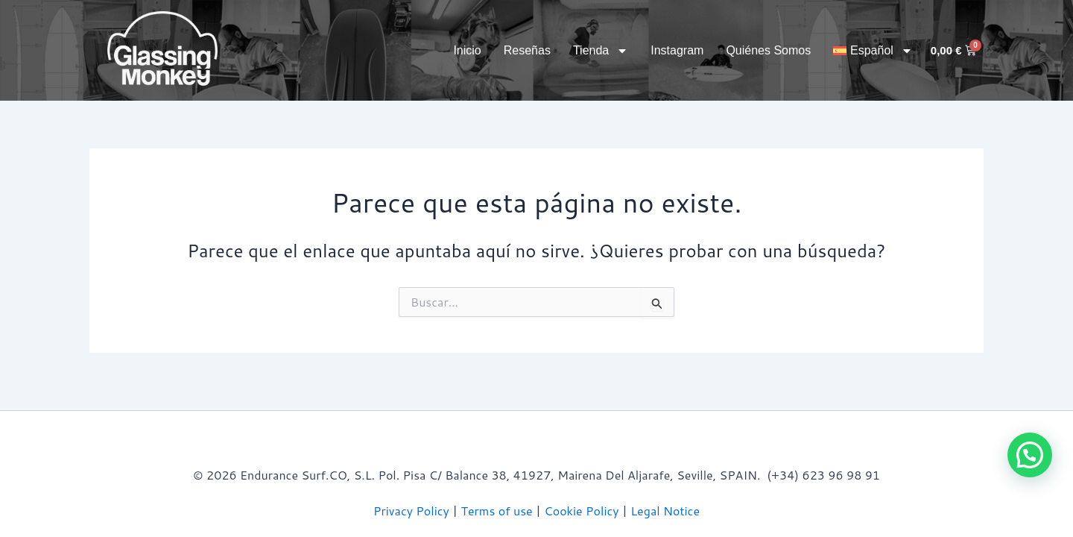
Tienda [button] (600, 50)
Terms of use (497, 510)
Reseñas (527, 50)
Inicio (467, 50)
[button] (873, 50)
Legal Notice (665, 510)
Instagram (677, 50)
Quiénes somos (768, 50)
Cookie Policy (581, 510)
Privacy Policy (411, 510)
